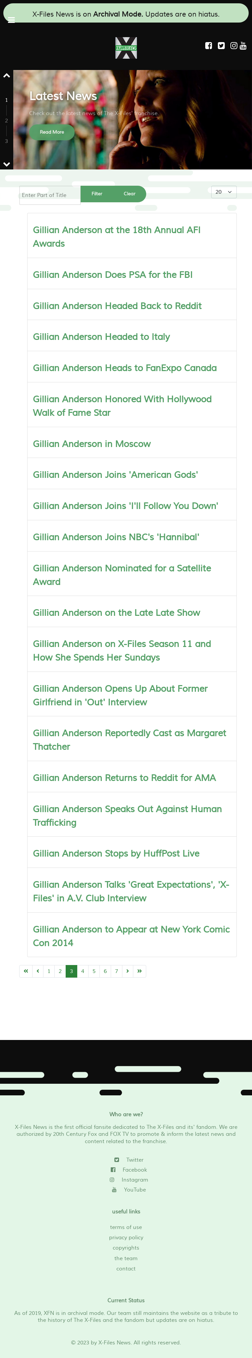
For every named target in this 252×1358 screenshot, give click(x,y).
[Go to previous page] (37, 971)
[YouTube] (126, 1190)
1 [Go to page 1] (48, 971)
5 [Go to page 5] (94, 971)
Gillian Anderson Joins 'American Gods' (115, 475)
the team (126, 1258)
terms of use (126, 1227)
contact (126, 1268)
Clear (129, 194)
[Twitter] (126, 1160)
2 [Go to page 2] (60, 971)
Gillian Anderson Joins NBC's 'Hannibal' (116, 537)
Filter (97, 194)
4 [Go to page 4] (82, 971)
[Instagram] (235, 46)
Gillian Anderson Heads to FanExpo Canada (125, 368)
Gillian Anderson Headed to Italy (101, 337)
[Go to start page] (25, 971)
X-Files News (114, 1342)
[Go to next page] (127, 971)
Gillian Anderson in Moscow (92, 444)
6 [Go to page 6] (105, 971)
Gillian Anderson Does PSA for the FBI (113, 275)
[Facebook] (126, 1170)
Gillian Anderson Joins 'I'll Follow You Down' (125, 506)
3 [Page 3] (71, 971)
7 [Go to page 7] (116, 971)
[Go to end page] (139, 971)
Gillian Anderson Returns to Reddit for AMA (124, 778)
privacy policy (126, 1237)
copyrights (126, 1248)
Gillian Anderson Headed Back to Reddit (117, 306)
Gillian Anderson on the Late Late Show (116, 613)
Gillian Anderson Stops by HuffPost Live (116, 854)
